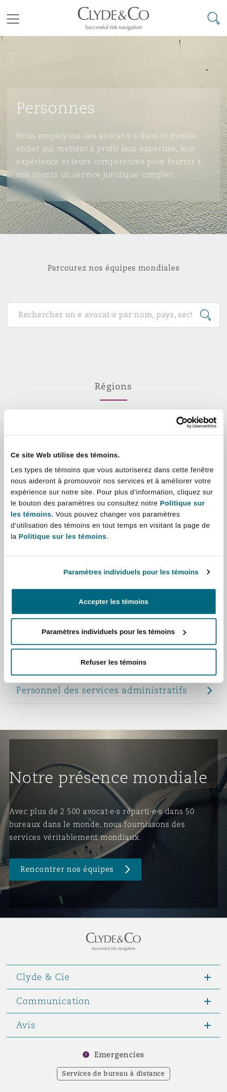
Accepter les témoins (113, 601)
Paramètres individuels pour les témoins (130, 572)
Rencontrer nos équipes (67, 869)
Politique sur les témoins (62, 536)
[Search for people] (113, 314)
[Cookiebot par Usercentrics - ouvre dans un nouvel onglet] (175, 422)
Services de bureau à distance (113, 1073)
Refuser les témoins (113, 662)
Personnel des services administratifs (101, 690)
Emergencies (119, 1055)
